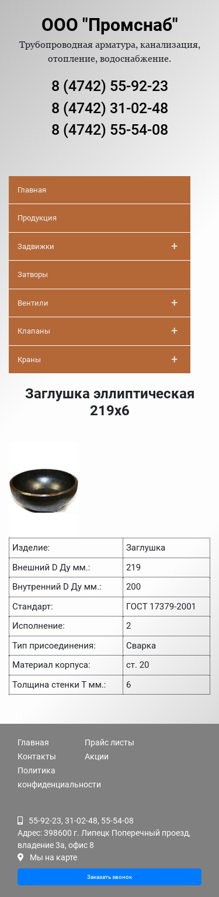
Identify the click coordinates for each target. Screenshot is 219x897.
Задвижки (98, 246)
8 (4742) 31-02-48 (109, 108)
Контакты (37, 756)
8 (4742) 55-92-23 (109, 86)
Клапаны (98, 331)
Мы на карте (53, 857)
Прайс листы (109, 742)
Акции (97, 756)
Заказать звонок (109, 877)
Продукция (37, 217)
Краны (98, 359)
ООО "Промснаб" (109, 25)
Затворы (33, 274)
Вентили (98, 303)
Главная (32, 189)
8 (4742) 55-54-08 (109, 129)
